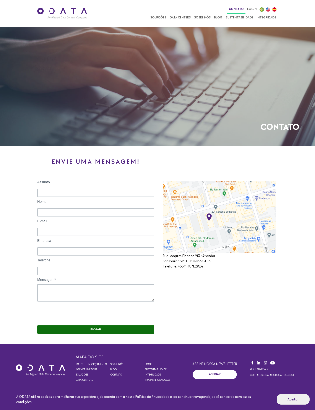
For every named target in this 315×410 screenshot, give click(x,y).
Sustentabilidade (239, 17)
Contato (236, 9)
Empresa (44, 241)
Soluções (158, 17)
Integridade (266, 17)
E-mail (42, 221)
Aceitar (293, 399)
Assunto (43, 182)
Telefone (43, 260)
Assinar (215, 374)
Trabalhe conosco (157, 380)
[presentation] (70, 313)
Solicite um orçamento (91, 364)
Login (252, 9)
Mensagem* (46, 280)
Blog (218, 17)
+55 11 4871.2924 (259, 369)
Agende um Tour (86, 369)
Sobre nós (202, 17)
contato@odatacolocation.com (272, 375)
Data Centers (180, 17)
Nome (42, 201)
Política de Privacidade (152, 397)
